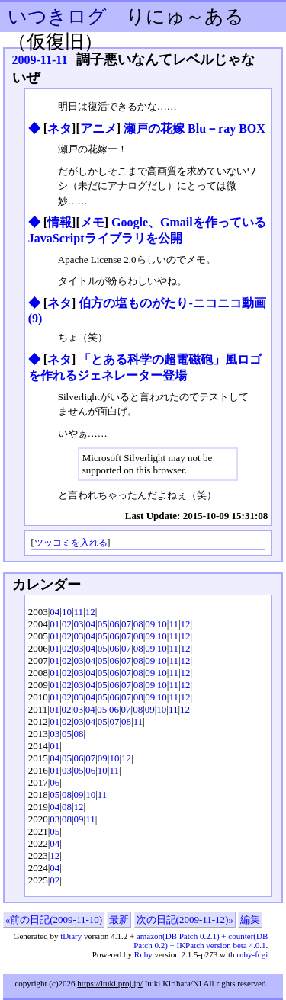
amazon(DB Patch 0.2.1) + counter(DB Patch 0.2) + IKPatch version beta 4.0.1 (200, 940)
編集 (250, 919)
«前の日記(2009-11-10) (53, 919)
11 (79, 611)
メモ (92, 222)
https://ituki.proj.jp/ (110, 983)
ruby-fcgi (252, 954)
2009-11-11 (40, 59)
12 (90, 611)
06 (114, 624)
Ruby (143, 954)
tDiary (71, 936)
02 (67, 624)
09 (150, 624)
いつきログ (57, 16)
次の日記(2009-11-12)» (185, 919)
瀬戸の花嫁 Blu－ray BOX (194, 128)
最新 (119, 919)
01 (54, 624)
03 (79, 624)
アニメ (98, 128)
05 (103, 624)
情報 (59, 222)
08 (138, 624)
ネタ (59, 128)
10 (67, 611)
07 (126, 624)
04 (54, 611)
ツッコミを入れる (71, 543)
